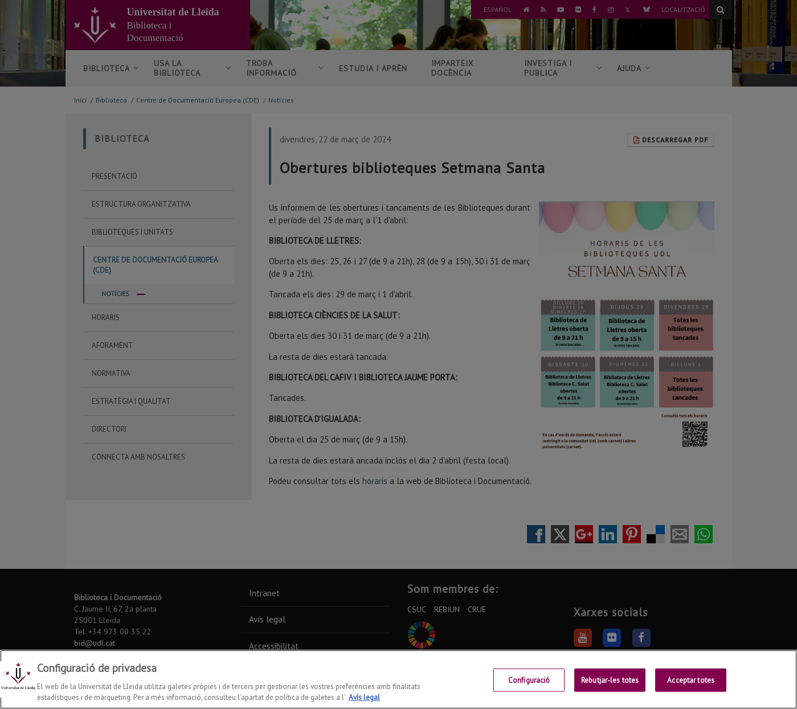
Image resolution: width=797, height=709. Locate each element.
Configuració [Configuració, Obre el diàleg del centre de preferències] (529, 691)
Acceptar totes (690, 691)
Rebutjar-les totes (610, 691)
